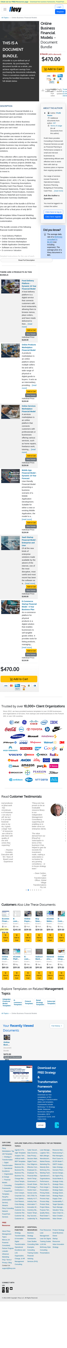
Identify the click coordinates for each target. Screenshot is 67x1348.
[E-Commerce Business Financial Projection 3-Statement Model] (61, 914)
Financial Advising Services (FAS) (32, 1258)
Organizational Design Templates (45, 1178)
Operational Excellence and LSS (20, 1250)
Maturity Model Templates (45, 1167)
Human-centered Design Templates (33, 1193)
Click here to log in (53, 212)
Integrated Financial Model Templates (7, 1002)
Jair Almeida (8, 927)
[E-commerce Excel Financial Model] (28, 951)
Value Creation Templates (59, 1216)
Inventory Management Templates (33, 1210)
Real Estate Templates (45, 1216)
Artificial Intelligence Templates (20, 1158)
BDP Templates (20, 1161)
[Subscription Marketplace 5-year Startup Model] (39, 951)
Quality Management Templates (45, 1213)
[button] (26, 890)
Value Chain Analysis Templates (59, 1213)
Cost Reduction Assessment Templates (20, 1201)
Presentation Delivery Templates (45, 1190)
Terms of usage (56, 126)
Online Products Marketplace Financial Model (29, 347)
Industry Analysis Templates (33, 1201)
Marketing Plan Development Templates (45, 1164)
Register (60, 12)
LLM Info (43, 1244)
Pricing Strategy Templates (45, 1193)
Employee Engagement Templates (33, 1170)
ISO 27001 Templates (33, 1196)
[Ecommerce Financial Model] (5, 914)
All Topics (5, 18)
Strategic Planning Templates (59, 1184)
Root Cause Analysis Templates (59, 1158)
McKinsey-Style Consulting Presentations (45, 1250)
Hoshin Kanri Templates (33, 1190)
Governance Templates (33, 1181)
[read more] (27, 519)
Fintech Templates (29, 1002)
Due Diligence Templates (33, 1164)
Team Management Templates (59, 1207)
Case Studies (32, 1241)
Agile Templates (20, 1153)
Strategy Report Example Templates (59, 1196)
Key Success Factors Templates (33, 1216)
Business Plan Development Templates (20, 1170)
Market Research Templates (45, 1161)
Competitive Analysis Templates (20, 1187)
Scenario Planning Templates (59, 1170)
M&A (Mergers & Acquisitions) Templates (45, 1156)
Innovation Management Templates (33, 1207)
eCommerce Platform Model (18, 959)
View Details (31, 334)
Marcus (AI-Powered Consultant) (6, 1242)
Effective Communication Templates (33, 1167)
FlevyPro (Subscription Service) (6, 1200)
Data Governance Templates (33, 1153)
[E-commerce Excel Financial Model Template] (16, 914)
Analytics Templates (20, 1156)
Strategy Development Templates (59, 1193)
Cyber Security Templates (33, 1150)
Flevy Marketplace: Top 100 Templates (8, 1151)
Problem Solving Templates (45, 1196)
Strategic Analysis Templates (59, 1181)
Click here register (53, 217)
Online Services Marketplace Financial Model (29, 409)
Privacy (4, 1263)
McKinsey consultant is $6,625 (54, 239)
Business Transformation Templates (20, 1176)
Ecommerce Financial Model (7, 921)
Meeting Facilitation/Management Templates (45, 1173)
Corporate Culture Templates (20, 1196)
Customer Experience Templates (20, 1207)
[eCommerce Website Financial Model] (50, 914)
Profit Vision (31, 927)
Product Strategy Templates (45, 1204)
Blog (10, 1263)
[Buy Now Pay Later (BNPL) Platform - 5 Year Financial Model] (39, 914)
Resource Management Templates (59, 1150)
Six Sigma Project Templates (59, 1176)
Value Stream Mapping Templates (59, 1219)
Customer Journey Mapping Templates (20, 1210)
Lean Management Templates (45, 1150)
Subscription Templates (51, 1002)
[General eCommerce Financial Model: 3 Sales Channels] (50, 951)
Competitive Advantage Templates (20, 1184)
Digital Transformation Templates (33, 1161)
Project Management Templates (45, 1207)
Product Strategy (58, 1230)
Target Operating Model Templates (59, 1204)
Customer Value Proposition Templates (20, 1216)
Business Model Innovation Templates (20, 1167)
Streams (5, 1205)
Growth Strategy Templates (33, 1184)
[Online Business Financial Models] (7, 1037)
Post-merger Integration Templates (45, 1187)
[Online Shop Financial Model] (61, 951)
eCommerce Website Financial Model (52, 922)
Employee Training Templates (33, 1173)
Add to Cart (53, 69)
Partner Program (8, 1248)
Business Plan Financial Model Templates (20, 1173)
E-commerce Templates (18, 1002)
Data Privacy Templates (33, 1156)
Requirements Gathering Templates (45, 1219)
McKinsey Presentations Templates (45, 1170)
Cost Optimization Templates (20, 1198)
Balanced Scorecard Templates (20, 1164)
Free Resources (45, 1230)
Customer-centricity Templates (20, 1219)
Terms (9, 1260)
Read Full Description (26, 260)
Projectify (63, 927)
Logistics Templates (45, 1153)
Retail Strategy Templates (40, 1002)
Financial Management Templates (33, 1176)
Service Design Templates (59, 1173)
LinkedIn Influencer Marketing (5, 1254)
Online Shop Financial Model (62, 960)
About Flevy (6, 1231)
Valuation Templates (59, 1210)
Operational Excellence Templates (45, 1176)
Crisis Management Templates (20, 1204)
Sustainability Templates (59, 1201)
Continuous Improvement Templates (20, 1190)
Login (59, 7)
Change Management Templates (20, 1178)
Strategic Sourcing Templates (59, 1187)
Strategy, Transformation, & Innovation (20, 1236)
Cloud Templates (20, 1181)
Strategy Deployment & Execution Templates (59, 1190)
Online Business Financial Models (8, 1046)
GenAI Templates (33, 1178)
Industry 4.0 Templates (33, 1198)
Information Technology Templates (33, 1204)
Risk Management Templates (59, 1156)
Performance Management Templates (45, 1181)
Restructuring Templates (59, 1153)
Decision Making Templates (33, 1158)
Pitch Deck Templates (45, 1184)
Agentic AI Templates (20, 1150)
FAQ (3, 1260)
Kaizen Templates (33, 1213)
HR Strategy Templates (33, 1187)
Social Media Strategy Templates (59, 1178)
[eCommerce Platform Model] (16, 951)
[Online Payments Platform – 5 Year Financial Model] (28, 914)
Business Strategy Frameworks (31, 1236)
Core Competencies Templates (20, 1193)
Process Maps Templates (45, 1201)
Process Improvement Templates (45, 1198)
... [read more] (57, 191)
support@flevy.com (8, 1268)
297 (54, 123)
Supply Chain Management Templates (59, 1198)
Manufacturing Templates (45, 1158)
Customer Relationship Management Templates (20, 1213)
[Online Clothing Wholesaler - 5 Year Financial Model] (5, 951)
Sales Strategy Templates (59, 1167)
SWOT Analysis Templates (59, 1164)
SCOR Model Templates (59, 1161)
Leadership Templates (33, 1219)
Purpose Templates (45, 1210)
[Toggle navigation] (4, 9)
